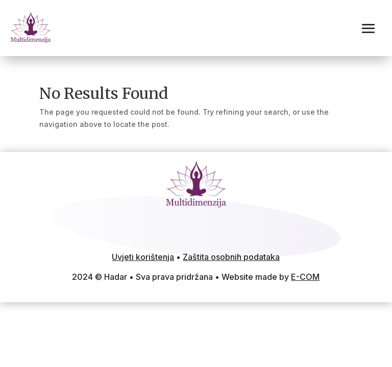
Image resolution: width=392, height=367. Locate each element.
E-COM (305, 277)
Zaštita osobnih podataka (231, 257)
